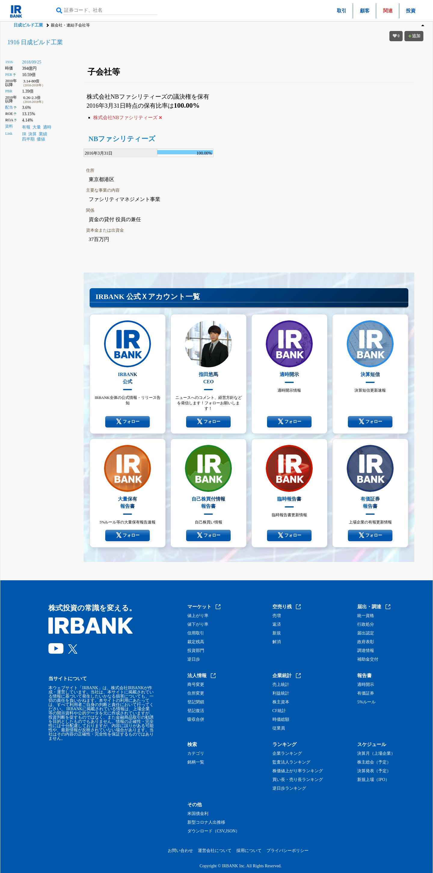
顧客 (365, 10)
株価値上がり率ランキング (297, 771)
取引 (341, 10)
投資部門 (195, 651)
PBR (8, 91)
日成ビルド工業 (28, 25)
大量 (36, 127)
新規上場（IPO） (373, 780)
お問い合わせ (180, 850)
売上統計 (280, 685)
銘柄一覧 (195, 762)
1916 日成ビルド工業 (35, 42)
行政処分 (365, 624)
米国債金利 (197, 814)
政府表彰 (365, 642)
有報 (26, 127)
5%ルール (366, 702)
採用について (249, 850)
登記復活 (195, 711)
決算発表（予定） (374, 771)
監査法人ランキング (291, 762)
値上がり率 (197, 616)
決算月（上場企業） (376, 753)
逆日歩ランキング (289, 788)
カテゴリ (195, 753)
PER (8, 74)
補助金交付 (367, 659)
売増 (276, 616)
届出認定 (365, 633)
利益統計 (280, 693)
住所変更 (195, 693)
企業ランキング (287, 753)
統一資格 (365, 616)
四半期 (28, 139)
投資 (411, 10)
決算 (32, 134)
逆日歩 (193, 659)
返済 (276, 624)
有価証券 (365, 693)
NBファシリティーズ (121, 139)
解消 (276, 642)
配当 (9, 107)
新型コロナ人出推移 (206, 822)
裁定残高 (195, 642)
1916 (9, 62)
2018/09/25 (31, 62)
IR (24, 134)
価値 (41, 139)
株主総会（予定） (374, 762)
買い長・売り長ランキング (297, 780)
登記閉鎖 (195, 702)
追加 (414, 36)
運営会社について (215, 850)
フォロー (128, 422)
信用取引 (195, 633)
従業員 (278, 728)
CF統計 (279, 711)
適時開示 (365, 685)
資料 (9, 126)
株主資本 (280, 702)
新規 (276, 633)
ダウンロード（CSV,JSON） (213, 831)
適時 (47, 127)
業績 (43, 134)
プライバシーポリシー (287, 850)
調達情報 (365, 651)
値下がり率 (197, 624)
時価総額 (280, 719)
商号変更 (195, 685)
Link (8, 133)
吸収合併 (195, 719)
